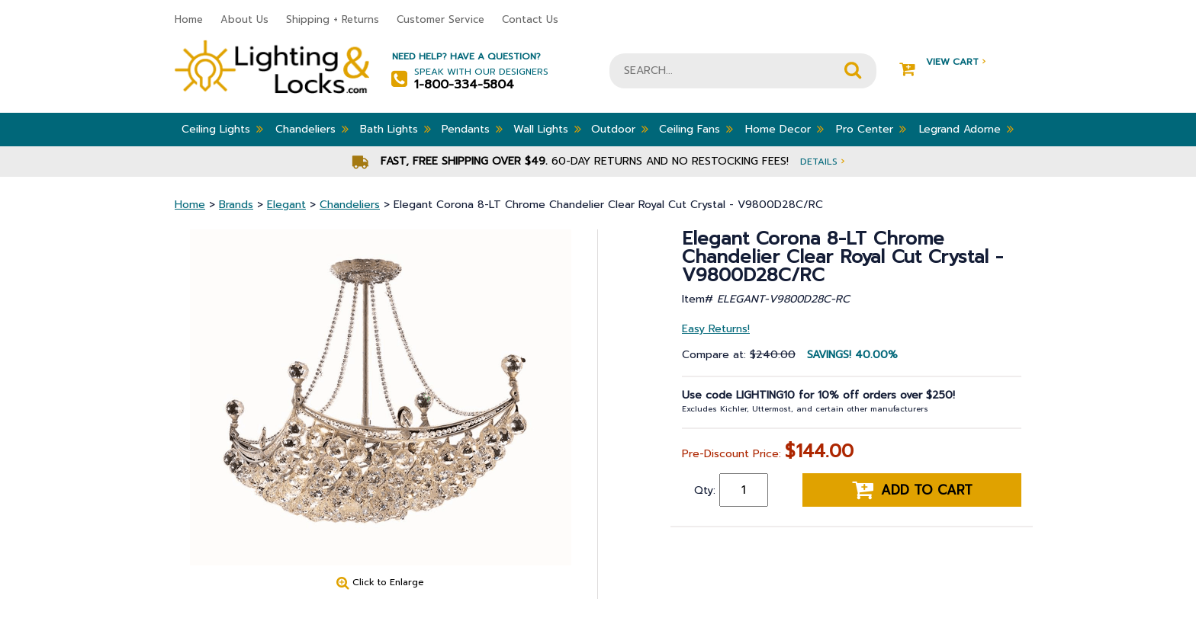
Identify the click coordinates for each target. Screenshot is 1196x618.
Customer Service (440, 19)
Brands (236, 205)
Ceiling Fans (696, 128)
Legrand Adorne (966, 128)
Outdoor (619, 128)
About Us (244, 19)
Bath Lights (395, 128)
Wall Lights (547, 128)
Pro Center (871, 128)
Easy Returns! (716, 329)
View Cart (942, 62)
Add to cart (912, 490)
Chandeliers (312, 128)
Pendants (472, 128)
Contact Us (530, 19)
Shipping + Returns (332, 19)
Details (822, 161)
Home (189, 19)
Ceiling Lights (222, 128)
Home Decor (784, 128)
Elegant (286, 205)
